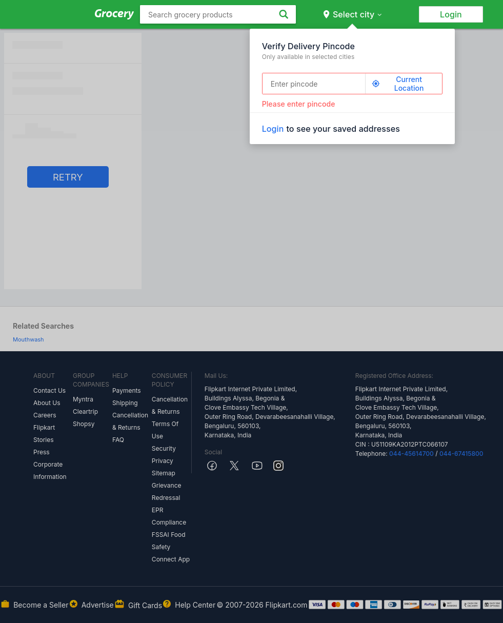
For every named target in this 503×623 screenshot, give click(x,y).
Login (451, 14)
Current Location (398, 83)
